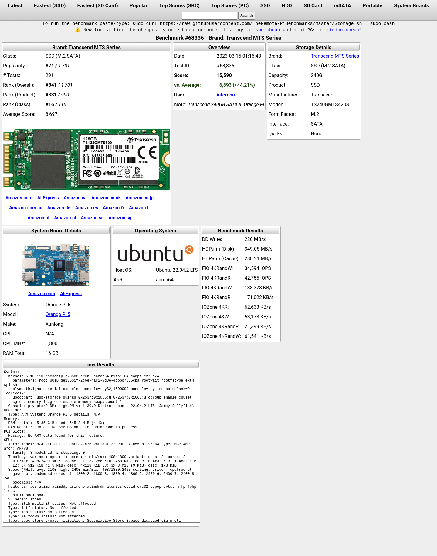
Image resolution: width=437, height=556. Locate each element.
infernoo (226, 95)
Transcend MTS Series (335, 56)
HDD (287, 5)
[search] (209, 16)
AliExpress (48, 197)
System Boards (411, 5)
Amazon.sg (120, 218)
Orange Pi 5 (58, 314)
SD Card (312, 5)
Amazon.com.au (25, 208)
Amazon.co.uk (105, 197)
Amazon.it (139, 208)
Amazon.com (18, 197)
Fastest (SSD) (50, 5)
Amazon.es (86, 208)
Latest (15, 5)
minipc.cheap (343, 30)
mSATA (342, 5)
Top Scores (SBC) (179, 5)
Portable (372, 5)
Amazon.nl (38, 218)
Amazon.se (92, 218)
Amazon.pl (65, 218)
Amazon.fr (113, 208)
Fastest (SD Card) (97, 5)
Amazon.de (58, 208)
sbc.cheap (268, 30)
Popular (138, 5)
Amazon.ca (75, 197)
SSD (265, 5)
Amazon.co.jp (140, 197)
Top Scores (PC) (230, 5)
